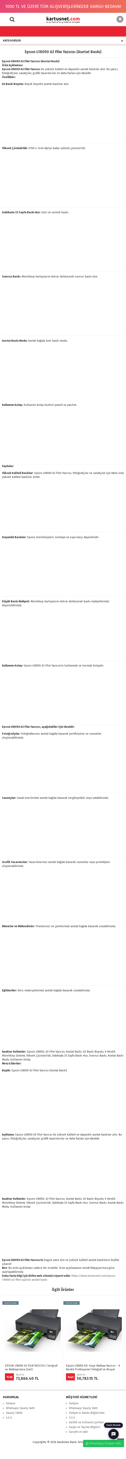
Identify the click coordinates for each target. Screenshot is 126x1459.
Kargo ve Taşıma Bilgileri (84, 1427)
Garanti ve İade (78, 1432)
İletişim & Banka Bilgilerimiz (87, 1413)
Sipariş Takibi (14, 1413)
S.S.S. (9, 1417)
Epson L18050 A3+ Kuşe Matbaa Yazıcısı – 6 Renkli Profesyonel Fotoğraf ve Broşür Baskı (93, 1369)
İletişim (10, 1403)
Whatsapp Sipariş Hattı (20, 1408)
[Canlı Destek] (113, 1434)
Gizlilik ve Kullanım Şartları (86, 1422)
